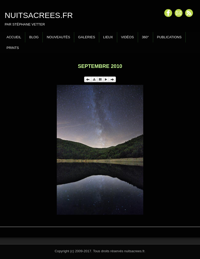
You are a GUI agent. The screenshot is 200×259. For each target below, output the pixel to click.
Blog (34, 37)
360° (145, 37)
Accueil (14, 37)
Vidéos (127, 37)
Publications (169, 37)
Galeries (86, 37)
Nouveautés (58, 37)
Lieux (108, 37)
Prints (13, 48)
